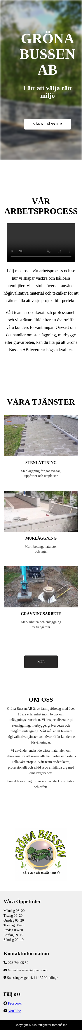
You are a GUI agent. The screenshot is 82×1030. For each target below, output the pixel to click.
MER (41, 661)
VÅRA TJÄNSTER (47, 124)
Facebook (14, 1003)
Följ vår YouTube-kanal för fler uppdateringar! (41, 242)
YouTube (14, 1011)
